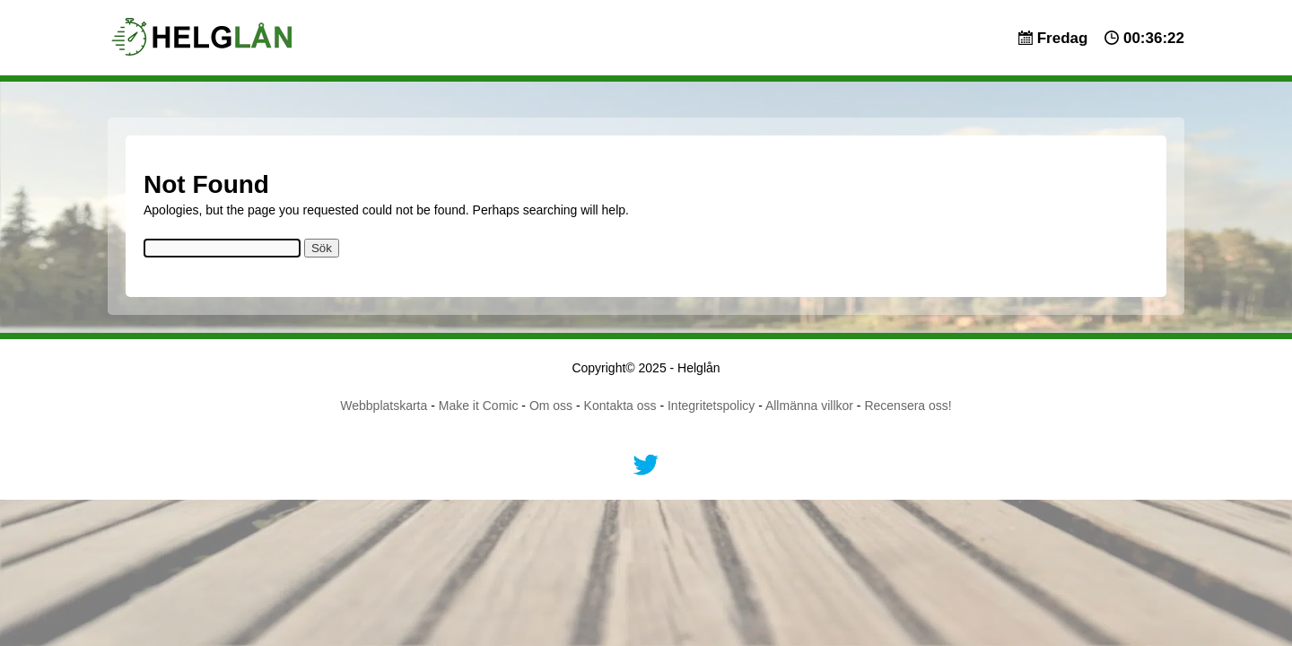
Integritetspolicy (711, 405)
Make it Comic (479, 405)
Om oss (550, 405)
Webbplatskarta (383, 405)
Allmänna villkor (809, 405)
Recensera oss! (907, 405)
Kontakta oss (620, 405)
